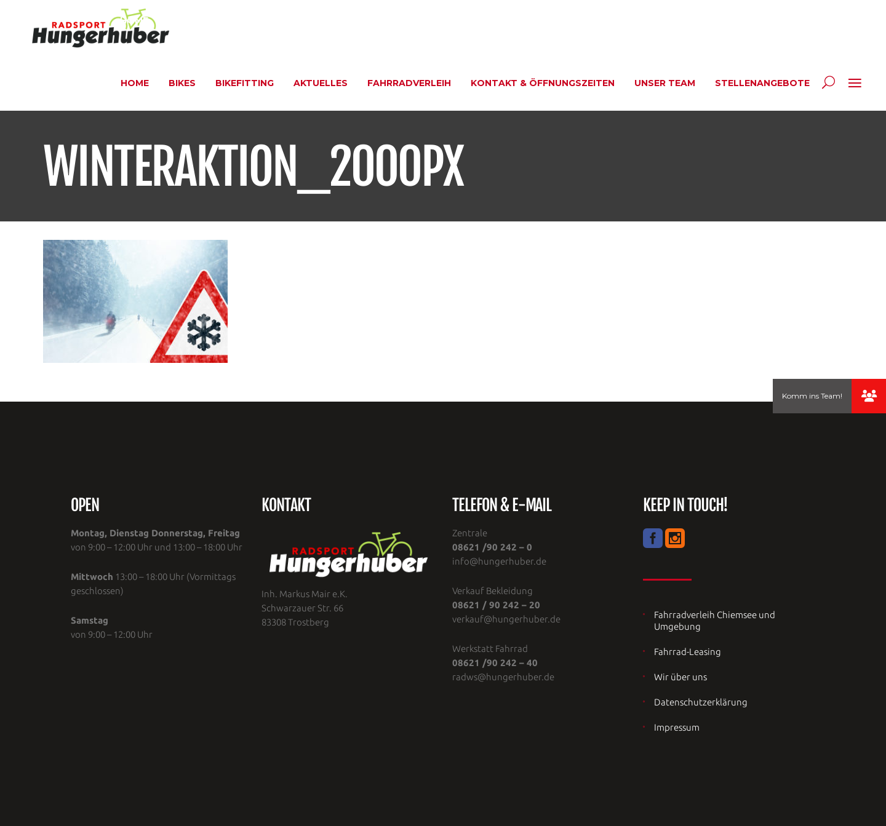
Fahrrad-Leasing (687, 651)
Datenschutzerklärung (701, 702)
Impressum (677, 727)
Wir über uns (680, 677)
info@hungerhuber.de (499, 561)
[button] (869, 396)
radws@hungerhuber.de (503, 677)
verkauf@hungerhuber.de (506, 619)
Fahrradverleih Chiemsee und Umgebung (714, 621)
